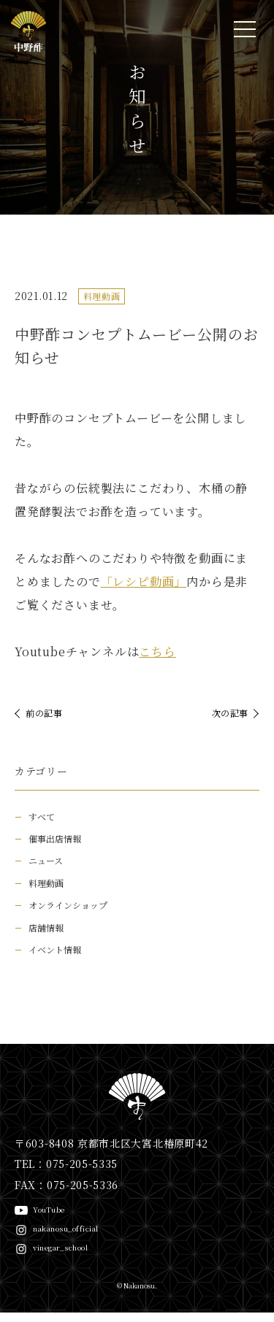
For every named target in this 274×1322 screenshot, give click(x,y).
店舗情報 (46, 927)
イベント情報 (54, 949)
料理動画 (101, 296)
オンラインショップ (67, 905)
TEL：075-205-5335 (66, 1163)
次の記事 (230, 713)
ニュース (45, 860)
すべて (41, 816)
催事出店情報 (54, 838)
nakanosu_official (66, 1228)
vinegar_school (60, 1247)
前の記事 (44, 713)
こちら (157, 651)
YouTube (49, 1209)
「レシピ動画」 (144, 581)
